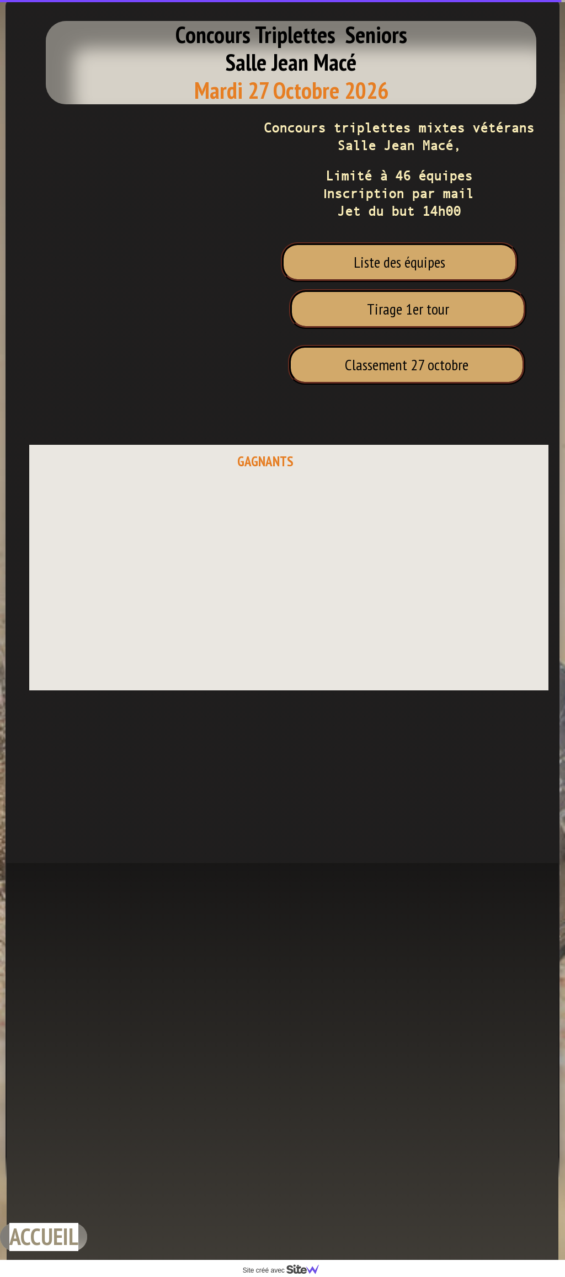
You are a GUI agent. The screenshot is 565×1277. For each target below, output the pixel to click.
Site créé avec (285, 1270)
